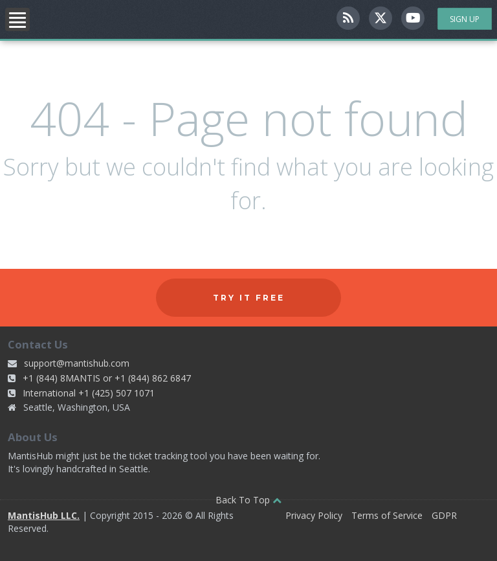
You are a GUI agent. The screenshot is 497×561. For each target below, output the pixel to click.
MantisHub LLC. (44, 515)
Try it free (249, 298)
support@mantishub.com (76, 363)
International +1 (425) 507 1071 (89, 393)
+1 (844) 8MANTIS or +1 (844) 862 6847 (107, 378)
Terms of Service (387, 515)
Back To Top (248, 500)
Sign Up (465, 19)
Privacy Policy (313, 515)
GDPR (444, 515)
